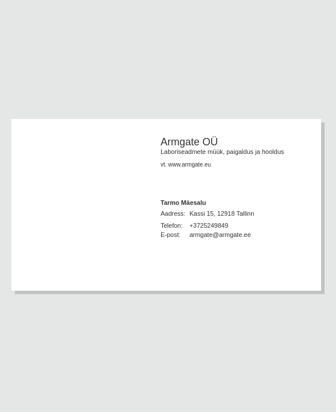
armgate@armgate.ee (220, 234)
